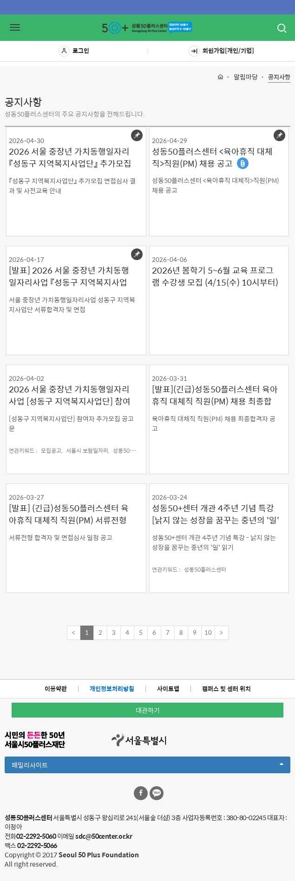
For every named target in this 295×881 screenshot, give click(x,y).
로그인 (74, 51)
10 (208, 632)
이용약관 (56, 688)
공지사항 (279, 77)
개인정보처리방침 (112, 688)
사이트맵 (168, 688)
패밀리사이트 (147, 766)
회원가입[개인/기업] (221, 51)
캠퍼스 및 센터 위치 (226, 688)
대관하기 (148, 710)
